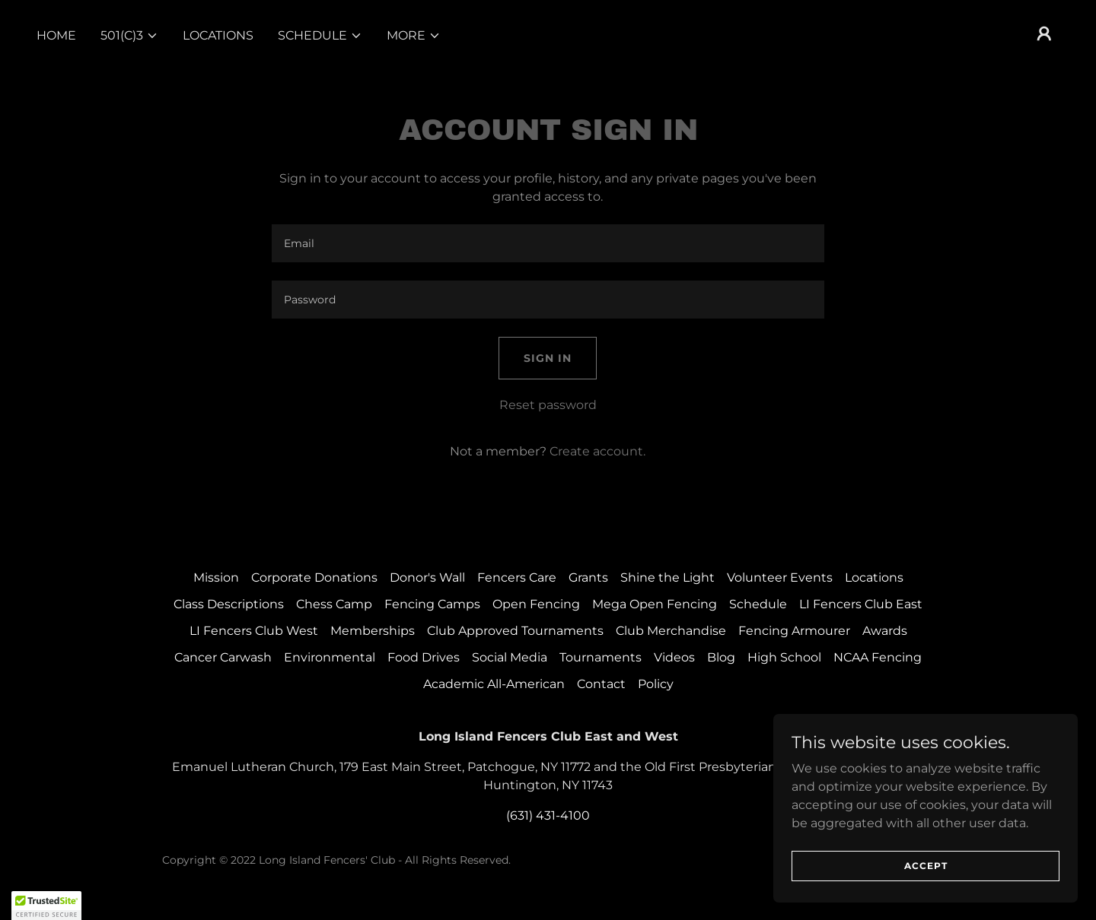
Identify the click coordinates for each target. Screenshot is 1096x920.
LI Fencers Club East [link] (860, 604)
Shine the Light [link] (667, 577)
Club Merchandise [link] (671, 630)
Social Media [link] (509, 657)
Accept (926, 865)
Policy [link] (656, 684)
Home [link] (56, 35)
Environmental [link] (329, 657)
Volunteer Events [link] (780, 577)
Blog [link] (721, 657)
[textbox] (548, 243)
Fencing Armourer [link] (794, 630)
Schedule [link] (758, 604)
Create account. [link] (597, 451)
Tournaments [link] (600, 657)
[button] (129, 36)
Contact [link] (601, 684)
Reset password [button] (548, 405)
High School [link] (784, 657)
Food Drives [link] (423, 657)
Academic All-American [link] (494, 684)
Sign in (548, 358)
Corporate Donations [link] (314, 577)
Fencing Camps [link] (432, 604)
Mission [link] (216, 577)
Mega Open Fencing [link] (654, 604)
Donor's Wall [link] (427, 577)
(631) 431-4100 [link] (548, 815)
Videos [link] (674, 657)
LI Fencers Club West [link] (254, 630)
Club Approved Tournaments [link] (515, 630)
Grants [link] (588, 577)
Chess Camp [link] (334, 604)
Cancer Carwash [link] (223, 657)
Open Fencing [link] (536, 604)
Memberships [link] (372, 630)
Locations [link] (218, 35)
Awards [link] (884, 630)
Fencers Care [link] (516, 577)
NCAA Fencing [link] (877, 657)
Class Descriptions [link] (229, 604)
